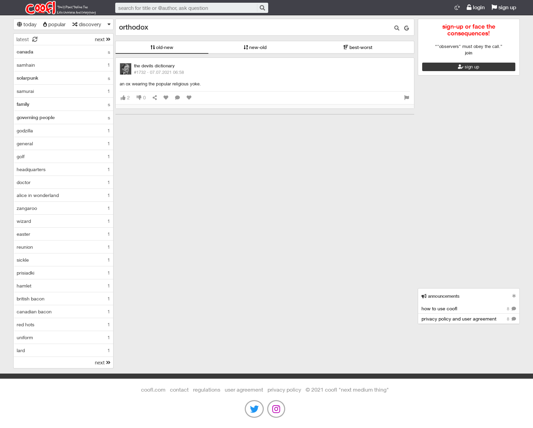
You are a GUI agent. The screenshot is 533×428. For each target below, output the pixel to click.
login (476, 7)
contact (179, 389)
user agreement (244, 389)
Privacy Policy (284, 389)
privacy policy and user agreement (469, 319)
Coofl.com (57, 8)
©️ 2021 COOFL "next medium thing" (347, 389)
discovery (86, 24)
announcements (441, 296)
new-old (255, 47)
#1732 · (159, 72)
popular (54, 24)
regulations (206, 389)
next (102, 39)
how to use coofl (469, 309)
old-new (162, 47)
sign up (504, 7)
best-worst (357, 47)
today (27, 24)
